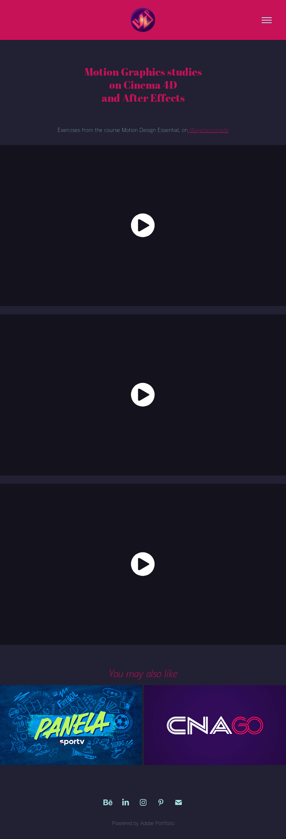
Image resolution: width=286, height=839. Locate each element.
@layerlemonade (208, 129)
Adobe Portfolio (157, 823)
